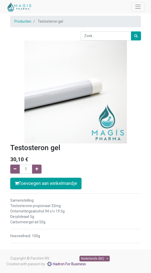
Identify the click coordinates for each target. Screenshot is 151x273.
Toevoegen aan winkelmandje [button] (46, 183)
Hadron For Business (69, 264)
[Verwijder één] (15, 169)
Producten (22, 21)
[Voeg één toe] (37, 169)
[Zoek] (136, 35)
